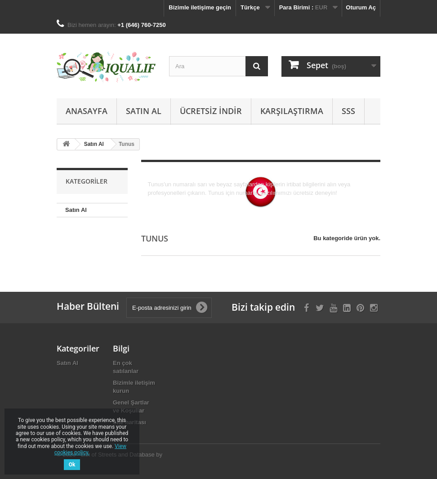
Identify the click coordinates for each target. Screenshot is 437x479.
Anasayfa (86, 110)
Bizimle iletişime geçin (200, 7)
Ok (72, 464)
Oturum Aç (361, 7)
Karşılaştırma (291, 110)
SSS (348, 110)
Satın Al (143, 110)
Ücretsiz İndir (211, 110)
